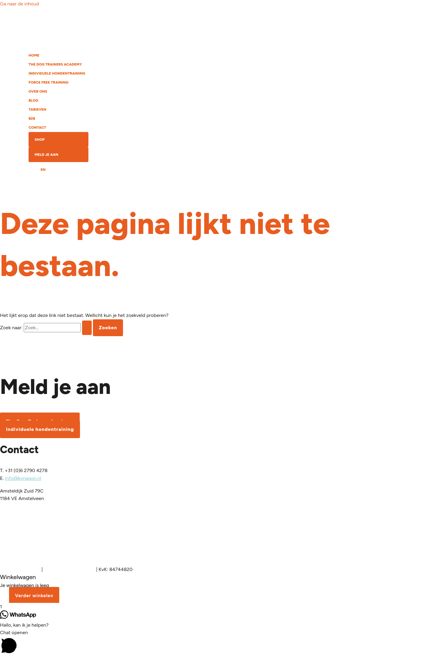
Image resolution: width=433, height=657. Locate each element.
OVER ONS (38, 91)
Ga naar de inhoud (19, 4)
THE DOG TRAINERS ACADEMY (55, 64)
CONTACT (37, 127)
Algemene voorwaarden (69, 569)
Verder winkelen (34, 595)
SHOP (40, 139)
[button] (216, 643)
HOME (34, 55)
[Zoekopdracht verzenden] (87, 328)
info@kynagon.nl (23, 478)
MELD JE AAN (46, 154)
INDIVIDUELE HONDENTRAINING (57, 73)
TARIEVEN (37, 109)
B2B (32, 118)
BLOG (33, 100)
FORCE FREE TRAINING (49, 82)
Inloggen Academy (20, 569)
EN (43, 169)
